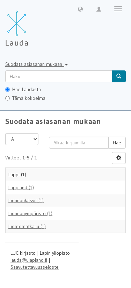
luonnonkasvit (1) (26, 200)
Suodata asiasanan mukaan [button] (36, 64)
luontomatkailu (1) (27, 226)
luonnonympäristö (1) (30, 213)
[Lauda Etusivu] (31, 24)
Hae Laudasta (23, 89)
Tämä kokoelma (25, 98)
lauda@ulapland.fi (28, 260)
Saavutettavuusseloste (34, 267)
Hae (117, 142)
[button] (80, 9)
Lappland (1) (21, 187)
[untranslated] (58, 76)
